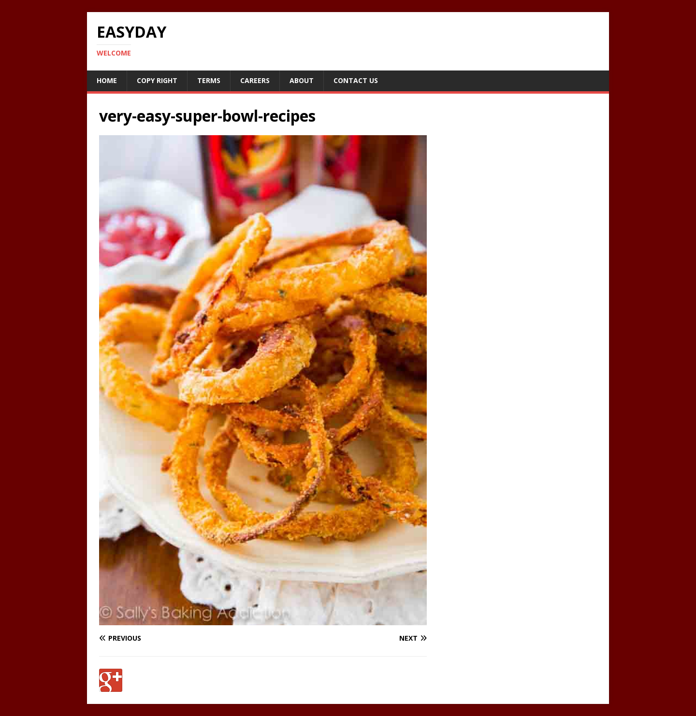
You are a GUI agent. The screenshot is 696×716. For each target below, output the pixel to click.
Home (107, 80)
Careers (255, 80)
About (302, 80)
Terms (208, 80)
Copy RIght (157, 80)
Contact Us (356, 80)
